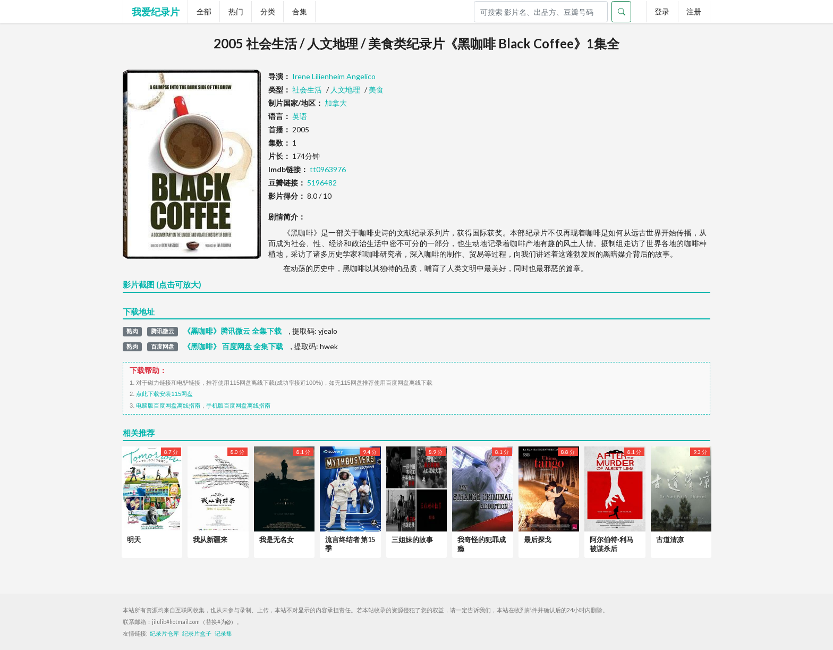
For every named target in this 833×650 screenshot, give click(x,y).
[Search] (541, 11)
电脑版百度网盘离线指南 (168, 405)
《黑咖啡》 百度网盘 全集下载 (233, 346)
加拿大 (336, 102)
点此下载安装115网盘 (164, 394)
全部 (204, 11)
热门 (235, 11)
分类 (267, 11)
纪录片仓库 (164, 633)
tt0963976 (328, 169)
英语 (299, 116)
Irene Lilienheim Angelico (334, 76)
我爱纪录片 (156, 11)
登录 (661, 11)
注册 (693, 11)
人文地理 (345, 89)
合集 (299, 11)
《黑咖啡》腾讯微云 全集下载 (232, 331)
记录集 (223, 633)
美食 (376, 89)
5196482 (322, 182)
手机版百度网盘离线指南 (238, 405)
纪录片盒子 (196, 633)
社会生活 (307, 89)
